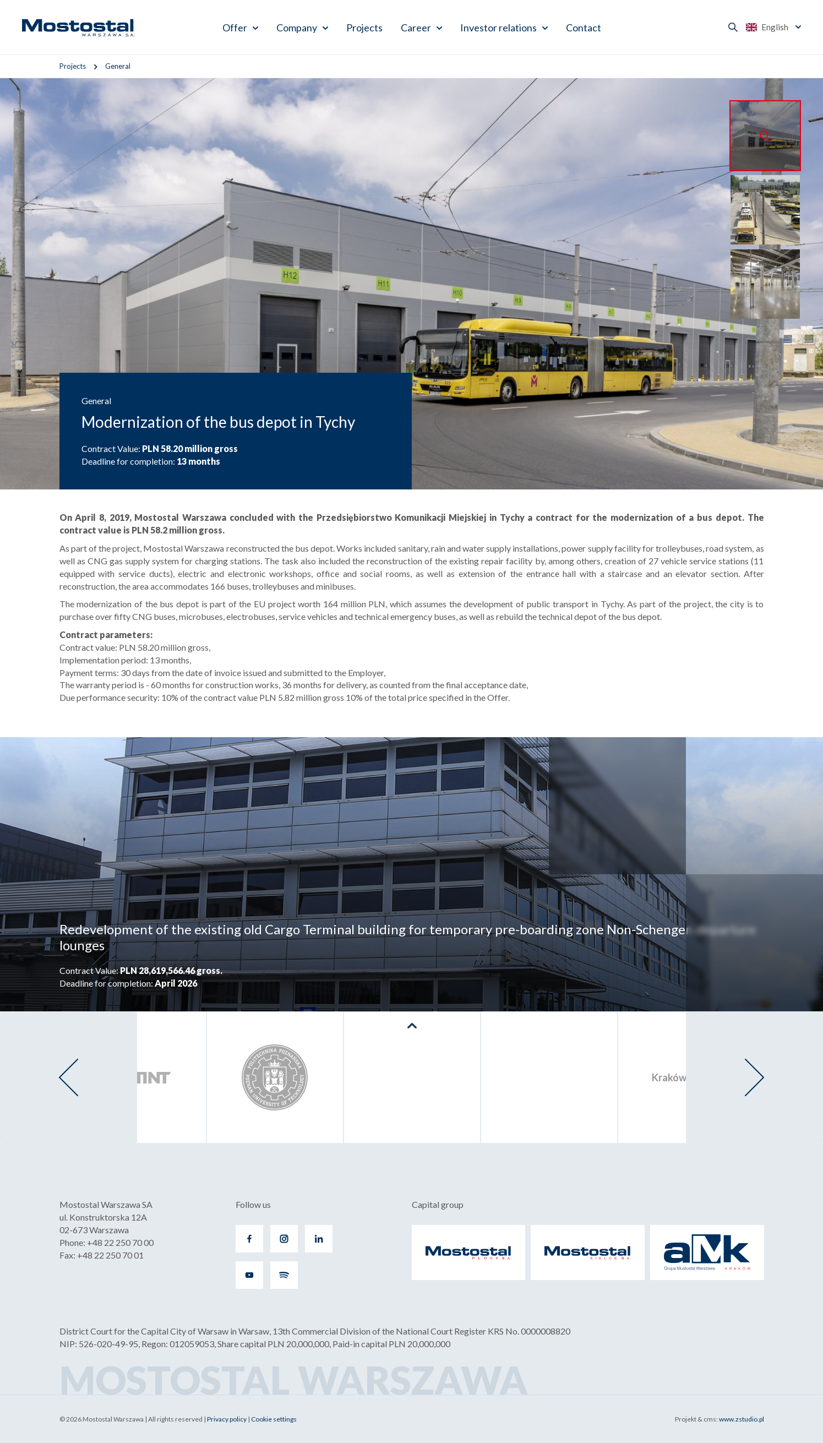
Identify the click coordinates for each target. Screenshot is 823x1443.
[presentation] (68, 1077)
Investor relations (498, 27)
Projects (364, 27)
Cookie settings (274, 1419)
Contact (583, 27)
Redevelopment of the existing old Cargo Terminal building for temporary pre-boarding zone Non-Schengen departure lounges (407, 937)
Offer (234, 27)
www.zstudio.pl (741, 1419)
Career (416, 27)
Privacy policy (227, 1419)
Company (296, 27)
